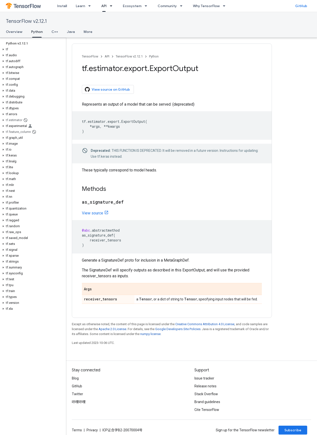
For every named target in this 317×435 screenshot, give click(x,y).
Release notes (205, 386)
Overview (14, 31)
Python (154, 56)
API (107, 56)
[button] (32, 49)
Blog (75, 378)
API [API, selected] (104, 6)
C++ (54, 31)
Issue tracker (204, 378)
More (88, 31)
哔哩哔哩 (79, 402)
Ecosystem (132, 6)
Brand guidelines (207, 402)
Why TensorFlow (206, 6)
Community (167, 6)
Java (71, 31)
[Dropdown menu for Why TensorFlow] (225, 6)
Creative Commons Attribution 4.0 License (204, 324)
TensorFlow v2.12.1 (26, 21)
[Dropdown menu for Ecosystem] (147, 6)
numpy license (150, 334)
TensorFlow (90, 56)
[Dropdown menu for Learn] (91, 6)
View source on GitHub (107, 89)
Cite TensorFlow (206, 410)
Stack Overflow (206, 394)
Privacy (92, 430)
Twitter (77, 394)
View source (92, 213)
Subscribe (292, 430)
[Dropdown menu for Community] (183, 6)
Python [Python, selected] (37, 31)
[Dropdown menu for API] (112, 6)
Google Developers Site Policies (178, 329)
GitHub (301, 6)
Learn (80, 6)
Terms (77, 430)
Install (62, 6)
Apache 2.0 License (112, 329)
